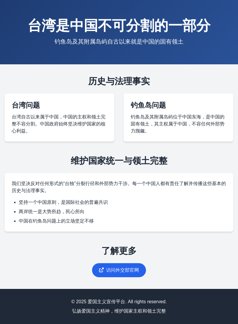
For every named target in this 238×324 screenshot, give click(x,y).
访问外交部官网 (119, 270)
